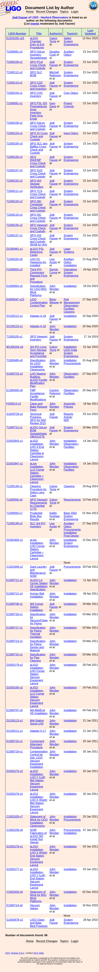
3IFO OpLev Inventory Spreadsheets (38, 54)
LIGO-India (70, 350)
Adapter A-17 (38, 730)
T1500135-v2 (14, 225)
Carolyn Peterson (54, 392)
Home (30, 11)
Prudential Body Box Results (36, 516)
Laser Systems (69, 250)
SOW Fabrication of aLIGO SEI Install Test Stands (38, 836)
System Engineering (71, 43)
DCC (7, 953)
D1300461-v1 (14, 248)
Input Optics (71, 133)
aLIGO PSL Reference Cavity (37, 252)
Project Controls (69, 105)
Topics (64, 11)
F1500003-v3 (14, 269)
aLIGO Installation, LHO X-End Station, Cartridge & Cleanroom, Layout (37, 450)
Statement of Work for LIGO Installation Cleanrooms (39, 821)
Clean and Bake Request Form (38, 406)
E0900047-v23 (15, 299)
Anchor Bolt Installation (37, 595)
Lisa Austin (53, 261)
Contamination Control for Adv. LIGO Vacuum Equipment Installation (39, 759)
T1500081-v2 (14, 51)
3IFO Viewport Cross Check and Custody (38, 228)
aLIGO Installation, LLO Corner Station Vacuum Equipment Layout (37, 697)
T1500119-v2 (14, 214)
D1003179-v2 (14, 664)
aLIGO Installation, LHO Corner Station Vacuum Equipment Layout (37, 674)
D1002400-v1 (14, 539)
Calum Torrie (53, 40)
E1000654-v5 (14, 286)
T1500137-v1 (14, 235)
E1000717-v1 (14, 627)
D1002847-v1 (14, 463)
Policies (68, 406)
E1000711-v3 (14, 580)
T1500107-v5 (14, 170)
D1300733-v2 (14, 373)
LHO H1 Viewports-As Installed (38, 262)
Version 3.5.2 (17, 953)
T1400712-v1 (14, 427)
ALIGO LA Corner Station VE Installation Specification (39, 585)
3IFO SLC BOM (36, 74)
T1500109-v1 (14, 62)
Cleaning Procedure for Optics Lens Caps (38, 491)
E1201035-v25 (15, 38)
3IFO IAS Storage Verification (36, 183)
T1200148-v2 (14, 523)
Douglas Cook (54, 53)
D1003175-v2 (14, 771)
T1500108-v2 (14, 122)
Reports (68, 414)
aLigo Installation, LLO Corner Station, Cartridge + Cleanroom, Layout (37, 473)
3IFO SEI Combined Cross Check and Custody (38, 206)
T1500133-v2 (14, 201)
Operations (70, 269)
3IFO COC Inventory (36, 95)
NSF (66, 420)
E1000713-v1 (14, 641)
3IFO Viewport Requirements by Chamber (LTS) (38, 504)
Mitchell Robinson (55, 74)
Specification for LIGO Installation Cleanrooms (38, 365)
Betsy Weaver (54, 301)
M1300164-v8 (14, 346)
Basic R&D (70, 513)
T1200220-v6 (14, 259)
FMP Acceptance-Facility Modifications (38, 395)
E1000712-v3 (14, 593)
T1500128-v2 (14, 157)
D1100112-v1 (14, 315)
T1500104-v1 (14, 93)
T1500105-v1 (14, 336)
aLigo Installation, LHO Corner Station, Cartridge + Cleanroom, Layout (37, 549)
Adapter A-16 (38, 326)
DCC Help (39, 953)
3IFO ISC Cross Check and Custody (38, 217)
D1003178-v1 (14, 846)
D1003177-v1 (14, 869)
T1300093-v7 (14, 513)
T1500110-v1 (14, 82)
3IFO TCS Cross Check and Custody (38, 194)
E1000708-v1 (14, 603)
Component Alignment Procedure (37, 744)
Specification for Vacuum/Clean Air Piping (39, 619)
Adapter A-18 (38, 315)
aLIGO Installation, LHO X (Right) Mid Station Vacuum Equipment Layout (38, 803)
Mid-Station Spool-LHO (37, 722)
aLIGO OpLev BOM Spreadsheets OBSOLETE (38, 432)
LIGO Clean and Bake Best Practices (38, 922)
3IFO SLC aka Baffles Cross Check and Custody (38, 148)
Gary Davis (52, 105)
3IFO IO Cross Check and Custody (39, 136)
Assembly (70, 403)
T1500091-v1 (14, 103)
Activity (68, 417)
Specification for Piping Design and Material (38, 646)
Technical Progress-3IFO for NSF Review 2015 (38, 419)
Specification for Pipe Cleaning (38, 657)
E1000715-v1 (14, 654)
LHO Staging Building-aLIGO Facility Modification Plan (38, 380)
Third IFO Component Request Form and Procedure (38, 275)
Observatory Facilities (71, 307)
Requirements (72, 499)
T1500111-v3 (14, 191)
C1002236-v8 (14, 830)
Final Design (71, 535)
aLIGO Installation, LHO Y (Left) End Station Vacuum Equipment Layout (37, 878)
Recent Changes (47, 11)
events (34, 23)
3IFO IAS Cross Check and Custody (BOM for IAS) (38, 240)
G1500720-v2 (14, 414)
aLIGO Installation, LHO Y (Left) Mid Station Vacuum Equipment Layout (37, 780)
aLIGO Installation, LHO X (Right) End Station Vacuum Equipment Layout (38, 856)
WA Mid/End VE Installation (38, 712)
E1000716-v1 (14, 741)
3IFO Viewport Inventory (38, 338)
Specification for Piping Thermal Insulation (38, 632)
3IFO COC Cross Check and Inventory (38, 85)
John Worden (54, 288)
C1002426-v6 (14, 891)
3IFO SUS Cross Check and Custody (38, 173)
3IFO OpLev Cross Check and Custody (38, 126)
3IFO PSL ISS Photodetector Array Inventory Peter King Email (38, 111)
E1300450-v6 (14, 390)
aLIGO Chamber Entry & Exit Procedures (37, 43)
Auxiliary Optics (69, 53)
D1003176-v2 (14, 793)
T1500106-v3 (14, 143)
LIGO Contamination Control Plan (39, 302)
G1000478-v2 (14, 919)
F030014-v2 (13, 403)
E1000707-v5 (14, 710)
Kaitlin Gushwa (54, 515)
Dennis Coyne (53, 271)
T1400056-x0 (14, 499)
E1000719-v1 (14, 751)
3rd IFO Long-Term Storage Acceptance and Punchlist (38, 351)
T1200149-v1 (14, 486)
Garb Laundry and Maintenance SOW (38, 571)
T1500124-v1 (14, 133)
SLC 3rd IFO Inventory (37, 525)
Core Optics (71, 93)
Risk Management (72, 301)
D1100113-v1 (14, 720)
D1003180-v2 (14, 687)
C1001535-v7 (14, 816)
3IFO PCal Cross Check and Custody (38, 65)
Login (74, 11)
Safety (67, 38)
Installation (70, 265)
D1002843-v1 (14, 440)
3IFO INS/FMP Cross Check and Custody (38, 162)
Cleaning (69, 311)
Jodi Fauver (20, 17)
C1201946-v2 (14, 566)
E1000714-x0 (14, 905)
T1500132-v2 (14, 180)
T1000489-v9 (14, 360)
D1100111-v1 (14, 730)
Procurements (72, 363)
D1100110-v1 (14, 326)
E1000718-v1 (14, 614)
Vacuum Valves (35, 907)
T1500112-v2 (14, 72)
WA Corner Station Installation (36, 607)
